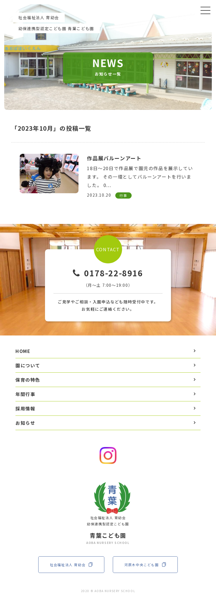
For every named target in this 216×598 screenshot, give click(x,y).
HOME (22, 351)
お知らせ (25, 422)
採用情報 (25, 408)
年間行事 (25, 394)
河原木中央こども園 (145, 564)
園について (27, 365)
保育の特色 (27, 379)
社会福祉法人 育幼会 (71, 564)
